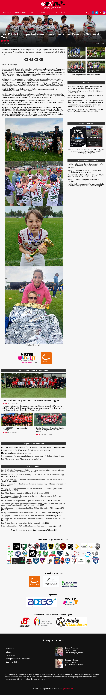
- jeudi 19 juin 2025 (33, 504)
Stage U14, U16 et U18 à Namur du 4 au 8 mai (85, 92)
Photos (54, 12)
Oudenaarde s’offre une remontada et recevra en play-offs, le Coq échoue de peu (32, 456)
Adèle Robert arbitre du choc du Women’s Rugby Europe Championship (85, 110)
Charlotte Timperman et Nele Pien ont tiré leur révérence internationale (85, 101)
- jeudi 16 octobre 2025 (25, 493)
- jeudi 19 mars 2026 (33, 480)
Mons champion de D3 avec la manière (16, 453)
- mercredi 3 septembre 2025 (31, 496)
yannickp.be (68, 689)
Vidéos (63, 12)
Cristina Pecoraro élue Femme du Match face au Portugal (84, 105)
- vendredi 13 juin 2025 (31, 515)
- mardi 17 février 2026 (32, 489)
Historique (10, 648)
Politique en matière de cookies (18, 658)
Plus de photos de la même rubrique (86, 75)
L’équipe (9, 652)
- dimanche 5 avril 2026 (32, 471)
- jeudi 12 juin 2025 (33, 519)
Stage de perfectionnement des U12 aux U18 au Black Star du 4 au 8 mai (84, 87)
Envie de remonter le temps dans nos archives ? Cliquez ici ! (34, 530)
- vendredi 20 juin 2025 (30, 500)
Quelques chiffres (12, 662)
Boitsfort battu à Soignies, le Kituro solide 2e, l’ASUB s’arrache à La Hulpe (85, 175)
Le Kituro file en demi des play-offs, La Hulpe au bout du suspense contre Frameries (33, 447)
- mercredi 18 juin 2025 (32, 508)
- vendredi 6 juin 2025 (25, 523)
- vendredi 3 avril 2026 (33, 475)
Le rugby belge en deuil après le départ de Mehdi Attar (85, 96)
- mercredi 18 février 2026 (33, 484)
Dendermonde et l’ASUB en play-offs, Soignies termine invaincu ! (26, 450)
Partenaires (10, 655)
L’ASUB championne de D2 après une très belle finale (21, 459)
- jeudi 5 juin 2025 (31, 526)
